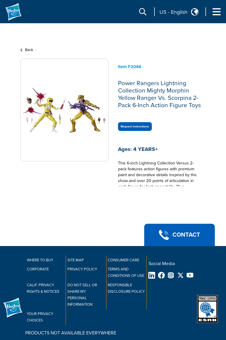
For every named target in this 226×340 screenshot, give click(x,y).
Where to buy (40, 260)
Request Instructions (135, 126)
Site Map (75, 260)
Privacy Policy (82, 269)
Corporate (38, 269)
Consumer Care (123, 260)
